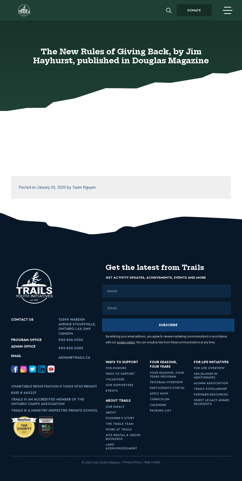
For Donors (116, 368)
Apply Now (159, 394)
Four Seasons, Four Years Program (167, 375)
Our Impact (115, 407)
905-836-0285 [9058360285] (70, 348)
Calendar (158, 405)
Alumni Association (211, 383)
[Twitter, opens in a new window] (32, 369)
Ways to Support (120, 374)
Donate (194, 10)
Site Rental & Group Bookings (123, 437)
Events (112, 391)
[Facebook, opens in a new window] (14, 369)
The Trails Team (119, 424)
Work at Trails (119, 429)
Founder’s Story (120, 418)
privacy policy (126, 342)
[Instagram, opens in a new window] (23, 369)
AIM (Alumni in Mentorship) (205, 375)
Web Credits (152, 462)
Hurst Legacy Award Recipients (211, 402)
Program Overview (166, 382)
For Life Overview (209, 368)
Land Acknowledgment (121, 446)
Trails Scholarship (210, 389)
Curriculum (159, 399)
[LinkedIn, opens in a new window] (42, 369)
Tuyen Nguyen (84, 187)
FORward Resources (211, 394)
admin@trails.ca (74, 357)
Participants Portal (167, 388)
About (111, 412)
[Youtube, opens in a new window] (51, 369)
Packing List (160, 411)
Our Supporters (119, 385)
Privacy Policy (132, 462)
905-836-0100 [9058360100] (70, 339)
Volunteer (115, 379)
